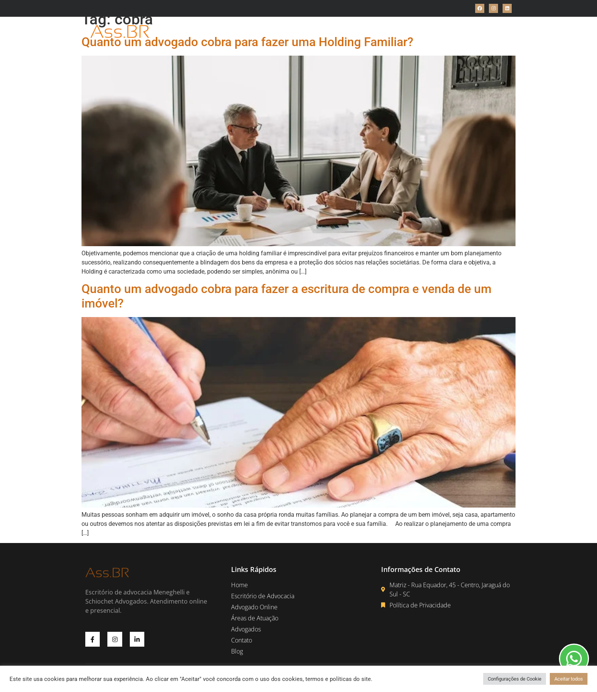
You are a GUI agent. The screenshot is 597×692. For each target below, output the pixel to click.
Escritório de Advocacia (233, 31)
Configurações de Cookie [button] (514, 679)
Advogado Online (300, 31)
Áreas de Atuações (360, 31)
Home (182, 31)
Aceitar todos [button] (568, 679)
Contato (406, 31)
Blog (432, 31)
